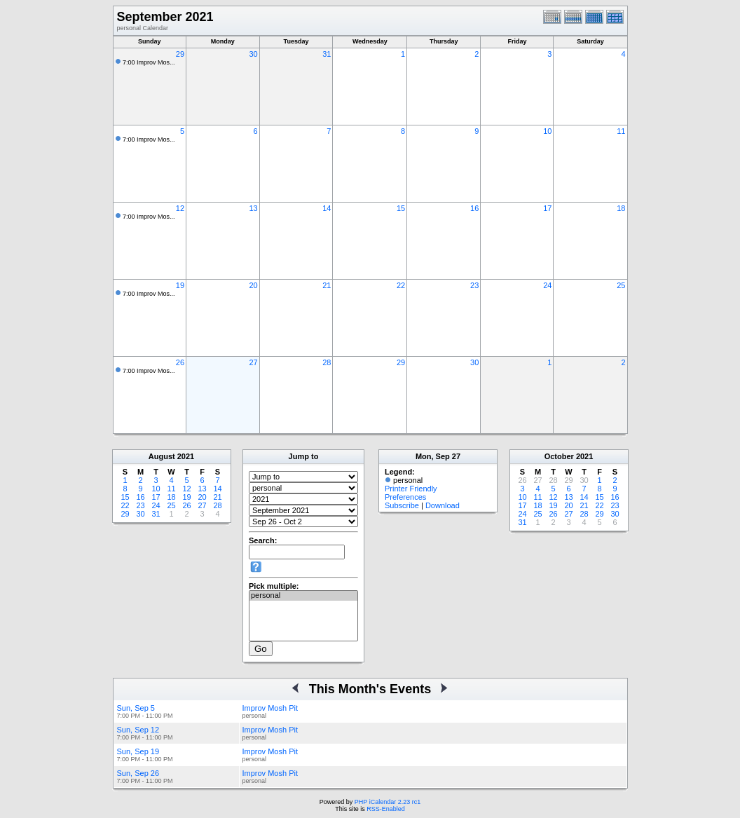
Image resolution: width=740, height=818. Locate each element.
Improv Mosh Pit (270, 708)
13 (253, 208)
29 (180, 54)
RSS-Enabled (385, 808)
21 (326, 285)
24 (547, 285)
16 (474, 208)
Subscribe (402, 505)
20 (253, 285)
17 (547, 208)
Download (442, 505)
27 (253, 362)
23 (474, 285)
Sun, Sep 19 (138, 751)
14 (326, 208)
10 (547, 131)
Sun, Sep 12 (138, 729)
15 (401, 208)
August (162, 456)
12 (180, 208)
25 (621, 285)
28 (326, 362)
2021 (185, 456)
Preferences (405, 497)
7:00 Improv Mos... (149, 62)
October (559, 456)
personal (303, 596)
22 (401, 285)
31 (326, 54)
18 (621, 208)
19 (180, 285)
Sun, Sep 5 (136, 708)
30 (253, 54)
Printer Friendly (411, 488)
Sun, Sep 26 (138, 773)
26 (180, 362)
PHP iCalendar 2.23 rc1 (387, 801)
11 (621, 131)
